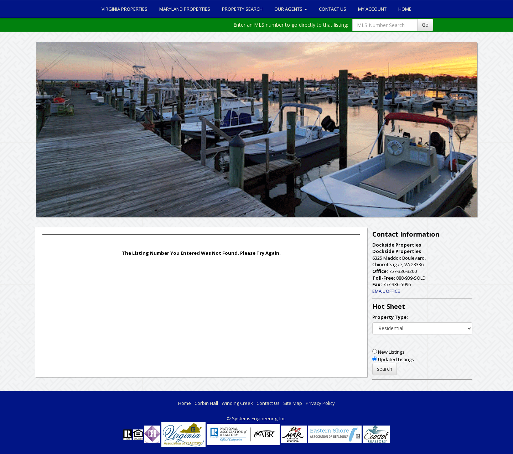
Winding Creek (237, 403)
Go (425, 24)
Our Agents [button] (290, 9)
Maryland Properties (184, 9)
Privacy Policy (320, 403)
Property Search (242, 9)
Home (404, 9)
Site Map (292, 403)
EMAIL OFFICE (386, 291)
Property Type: (390, 317)
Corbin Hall (206, 403)
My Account (372, 9)
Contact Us (332, 9)
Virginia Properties (124, 9)
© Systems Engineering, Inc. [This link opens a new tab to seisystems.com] (256, 418)
